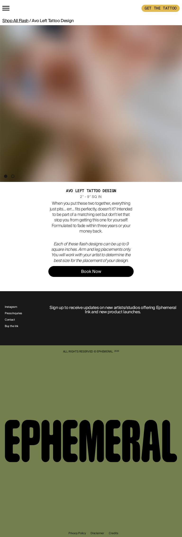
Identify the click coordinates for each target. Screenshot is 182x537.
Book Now (91, 271)
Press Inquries (13, 313)
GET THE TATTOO (161, 8)
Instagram (11, 307)
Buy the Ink (11, 326)
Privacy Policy (77, 533)
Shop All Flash (15, 21)
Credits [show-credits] (113, 533)
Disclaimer (97, 533)
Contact (10, 320)
